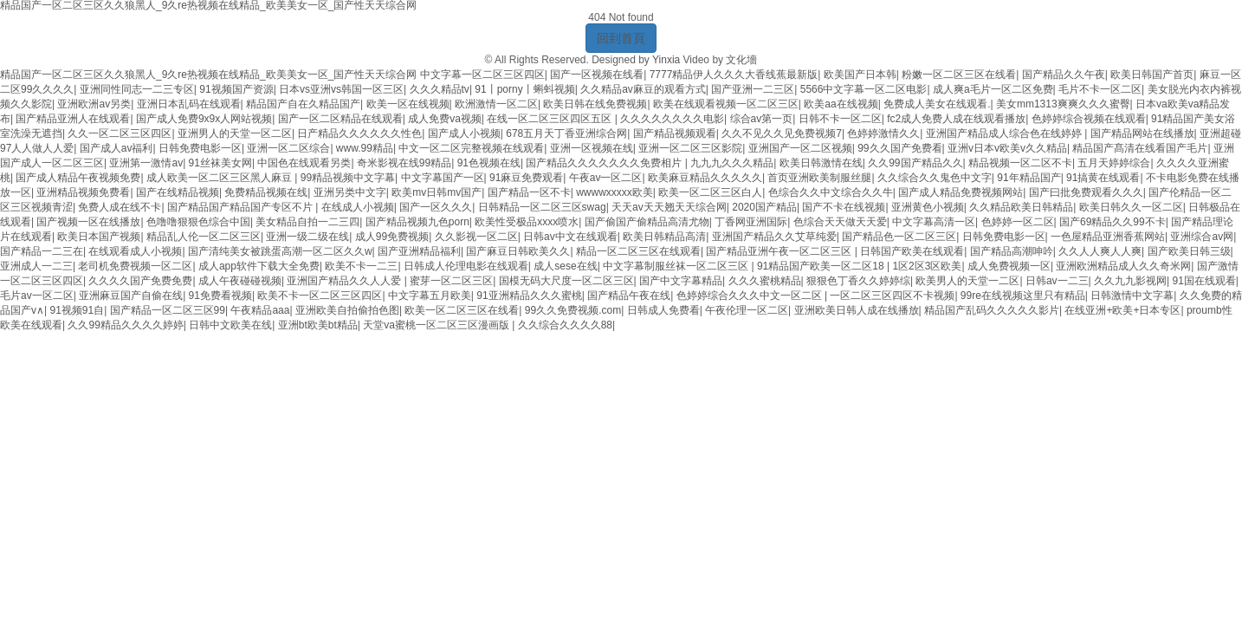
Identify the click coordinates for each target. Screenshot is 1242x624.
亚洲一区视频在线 (591, 148)
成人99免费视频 (392, 237)
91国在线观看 (1203, 281)
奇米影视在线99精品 (404, 163)
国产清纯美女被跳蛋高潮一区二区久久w (280, 251)
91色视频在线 (489, 163)
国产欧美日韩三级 (1189, 251)
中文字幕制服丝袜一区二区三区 (677, 266)
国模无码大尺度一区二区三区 (566, 281)
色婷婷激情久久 (883, 133)
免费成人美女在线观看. (936, 104)
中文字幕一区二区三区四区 (482, 74)
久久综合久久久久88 (565, 325)
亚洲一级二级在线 (307, 237)
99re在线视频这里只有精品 (1023, 295)
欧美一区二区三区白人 (710, 192)
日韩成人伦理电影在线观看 (466, 266)
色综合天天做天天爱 (840, 222)
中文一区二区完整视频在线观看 (471, 148)
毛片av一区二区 (37, 295)
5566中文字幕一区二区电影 (864, 89)
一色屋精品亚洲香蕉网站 (1108, 237)
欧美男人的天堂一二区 (967, 281)
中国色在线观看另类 (304, 163)
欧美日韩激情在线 (821, 163)
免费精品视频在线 (265, 192)
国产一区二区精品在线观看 (340, 119)
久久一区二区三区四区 (119, 133)
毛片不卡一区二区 (1100, 89)
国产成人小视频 (464, 133)
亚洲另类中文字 (350, 192)
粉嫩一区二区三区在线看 (959, 74)
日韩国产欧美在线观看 (912, 251)
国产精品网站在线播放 (1142, 133)
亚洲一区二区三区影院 (690, 148)
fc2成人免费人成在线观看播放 (956, 119)
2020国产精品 (764, 207)
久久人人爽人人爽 (1100, 251)
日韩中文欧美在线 (230, 325)
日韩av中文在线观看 (570, 237)
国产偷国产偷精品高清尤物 (647, 222)
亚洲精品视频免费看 (83, 192)
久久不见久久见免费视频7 (781, 133)
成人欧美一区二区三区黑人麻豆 (220, 178)
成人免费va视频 (445, 119)
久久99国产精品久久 (915, 163)
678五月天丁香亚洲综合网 (566, 133)
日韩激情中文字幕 (1132, 295)
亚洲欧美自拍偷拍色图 (347, 310)
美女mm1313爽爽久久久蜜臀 (1063, 104)
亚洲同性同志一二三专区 (137, 89)
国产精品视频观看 (674, 133)
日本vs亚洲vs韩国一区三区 (341, 89)
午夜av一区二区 (606, 178)
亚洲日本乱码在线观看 (189, 104)
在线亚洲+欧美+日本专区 (1122, 310)
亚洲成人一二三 (36, 266)
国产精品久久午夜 (1063, 74)
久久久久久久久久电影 (672, 119)
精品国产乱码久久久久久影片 (991, 310)
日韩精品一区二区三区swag (542, 207)
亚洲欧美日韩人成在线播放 (856, 310)
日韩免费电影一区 (200, 148)
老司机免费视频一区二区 (135, 266)
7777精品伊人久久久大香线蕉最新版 (734, 74)
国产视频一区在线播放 (88, 222)
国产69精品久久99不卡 (1112, 222)
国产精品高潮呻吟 (1011, 251)
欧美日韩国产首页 (1151, 74)
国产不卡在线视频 (843, 207)
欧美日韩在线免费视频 (595, 104)
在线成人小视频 (357, 207)
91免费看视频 (220, 295)
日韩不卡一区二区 (840, 119)
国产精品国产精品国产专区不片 (241, 207)
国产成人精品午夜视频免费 (78, 178)
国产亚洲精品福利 (419, 251)
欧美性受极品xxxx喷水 (527, 222)
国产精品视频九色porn (417, 222)
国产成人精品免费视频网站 (960, 192)
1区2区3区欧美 (926, 266)
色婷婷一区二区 (1017, 222)
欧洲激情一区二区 (496, 104)
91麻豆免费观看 (526, 178)
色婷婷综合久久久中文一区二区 (750, 295)
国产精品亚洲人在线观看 (73, 119)
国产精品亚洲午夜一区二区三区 (780, 251)
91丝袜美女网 (220, 163)
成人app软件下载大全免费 (259, 266)
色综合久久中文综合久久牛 (830, 192)
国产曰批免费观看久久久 (1086, 192)
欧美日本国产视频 (98, 237)
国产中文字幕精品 (680, 281)
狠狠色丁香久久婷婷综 (858, 281)
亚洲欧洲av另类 (94, 104)
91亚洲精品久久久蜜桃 (528, 295)
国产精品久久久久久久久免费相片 (605, 163)
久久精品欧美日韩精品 (1021, 207)
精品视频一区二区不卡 (1020, 163)
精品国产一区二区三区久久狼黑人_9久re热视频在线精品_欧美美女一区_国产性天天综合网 (208, 74)
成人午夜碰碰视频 (239, 281)
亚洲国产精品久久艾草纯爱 (774, 237)
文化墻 (741, 60)
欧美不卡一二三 (361, 266)
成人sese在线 (565, 266)
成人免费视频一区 (1009, 266)
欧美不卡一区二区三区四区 (319, 295)
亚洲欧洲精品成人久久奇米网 (1123, 266)
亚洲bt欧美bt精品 (318, 325)
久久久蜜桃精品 (764, 281)
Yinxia (666, 60)
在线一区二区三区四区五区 (550, 119)
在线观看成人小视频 (135, 251)
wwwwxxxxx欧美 (614, 192)
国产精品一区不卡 (529, 192)
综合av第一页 (761, 119)
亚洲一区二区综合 (288, 148)
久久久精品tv (439, 89)
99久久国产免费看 (899, 148)
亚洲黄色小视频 (927, 207)
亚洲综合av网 (1201, 237)
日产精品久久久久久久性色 (359, 133)
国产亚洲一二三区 (752, 89)
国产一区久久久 (435, 207)
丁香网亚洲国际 (751, 222)
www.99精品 (364, 148)
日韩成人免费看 (663, 310)
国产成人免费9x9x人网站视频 (204, 119)
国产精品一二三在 (41, 251)
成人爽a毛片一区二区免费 (993, 89)
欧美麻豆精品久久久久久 (705, 178)
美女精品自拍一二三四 (307, 222)
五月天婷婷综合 (1113, 163)
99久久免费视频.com (573, 310)
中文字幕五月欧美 (429, 295)
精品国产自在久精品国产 (303, 104)
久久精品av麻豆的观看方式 (643, 89)
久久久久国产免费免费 (140, 281)
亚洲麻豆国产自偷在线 (131, 295)
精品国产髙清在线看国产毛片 (1139, 148)
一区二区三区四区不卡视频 (892, 295)
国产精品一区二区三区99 (167, 310)
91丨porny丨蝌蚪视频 (524, 89)
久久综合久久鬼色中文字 (934, 178)
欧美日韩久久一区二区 (1131, 207)
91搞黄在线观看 (1103, 178)
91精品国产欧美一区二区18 (822, 266)
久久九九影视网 (1130, 281)
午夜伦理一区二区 (746, 310)
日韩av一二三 (1057, 281)
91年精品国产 (1028, 178)
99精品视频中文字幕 (348, 178)
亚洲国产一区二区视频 (800, 148)
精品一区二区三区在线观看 (638, 251)
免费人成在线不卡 (119, 207)
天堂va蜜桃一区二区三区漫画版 (437, 325)
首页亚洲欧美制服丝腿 (819, 178)
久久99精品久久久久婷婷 (125, 325)
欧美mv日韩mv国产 (436, 192)
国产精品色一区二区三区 (899, 237)
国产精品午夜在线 (628, 295)
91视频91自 (76, 310)
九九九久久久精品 (731, 163)
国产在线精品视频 (177, 192)
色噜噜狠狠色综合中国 (198, 222)
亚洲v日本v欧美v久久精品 (1007, 148)
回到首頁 (621, 38)
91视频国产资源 (236, 89)
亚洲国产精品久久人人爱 (345, 281)
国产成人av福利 (116, 148)
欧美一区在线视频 (408, 104)
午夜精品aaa (259, 310)
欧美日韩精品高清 (664, 237)
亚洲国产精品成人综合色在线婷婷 (1005, 133)
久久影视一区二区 (476, 237)
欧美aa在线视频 (840, 104)
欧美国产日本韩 (860, 74)
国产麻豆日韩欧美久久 (518, 251)
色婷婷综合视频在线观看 (1089, 119)
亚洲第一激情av (146, 163)
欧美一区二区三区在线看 (461, 310)
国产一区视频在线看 (597, 74)
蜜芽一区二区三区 (451, 281)
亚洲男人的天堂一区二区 (235, 133)
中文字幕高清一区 (933, 222)
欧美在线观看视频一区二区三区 (726, 104)
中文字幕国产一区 (442, 178)
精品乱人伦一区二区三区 (203, 237)
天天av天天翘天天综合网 (669, 207)
